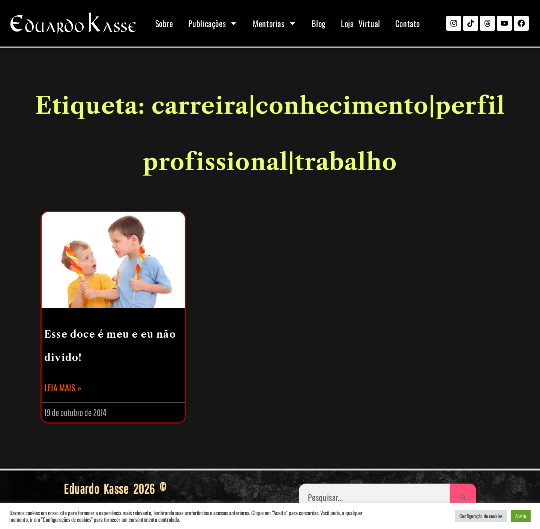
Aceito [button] (520, 516)
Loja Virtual (360, 23)
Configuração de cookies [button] (480, 516)
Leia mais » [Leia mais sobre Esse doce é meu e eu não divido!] (62, 387)
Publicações (213, 23)
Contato (407, 23)
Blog (319, 23)
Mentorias (274, 23)
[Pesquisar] (463, 497)
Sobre (164, 23)
